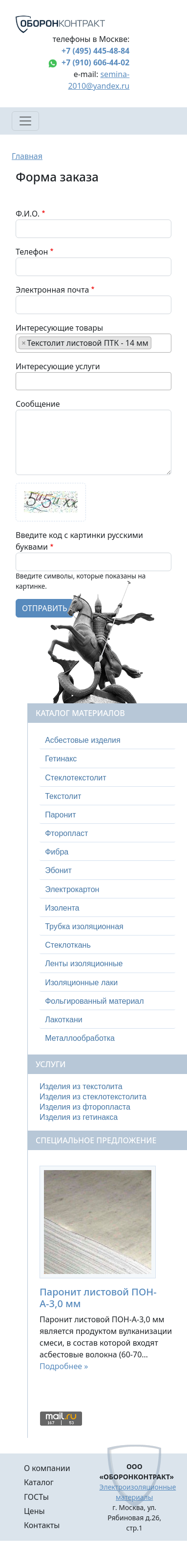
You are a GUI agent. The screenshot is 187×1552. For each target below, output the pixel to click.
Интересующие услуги (58, 366)
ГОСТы (36, 1497)
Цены (34, 1511)
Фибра (56, 852)
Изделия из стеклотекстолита (93, 1097)
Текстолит (63, 796)
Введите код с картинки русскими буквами (79, 541)
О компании (47, 1468)
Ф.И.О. (28, 213)
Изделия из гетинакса (79, 1117)
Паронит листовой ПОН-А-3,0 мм (98, 1297)
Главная (27, 156)
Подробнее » (64, 1366)
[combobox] (93, 343)
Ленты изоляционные (84, 963)
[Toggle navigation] (25, 121)
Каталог (39, 1482)
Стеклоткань (68, 945)
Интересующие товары (59, 327)
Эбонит (58, 870)
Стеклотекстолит (75, 778)
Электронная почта (52, 289)
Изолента (62, 908)
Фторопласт (66, 833)
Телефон (32, 251)
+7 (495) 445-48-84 (95, 50)
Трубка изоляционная (84, 926)
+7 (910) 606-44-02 (95, 62)
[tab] (107, 740)
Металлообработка (80, 1038)
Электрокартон (72, 889)
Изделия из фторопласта (85, 1107)
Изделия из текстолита (81, 1086)
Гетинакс (61, 759)
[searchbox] (157, 342)
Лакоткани (63, 1019)
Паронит (60, 815)
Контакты (42, 1525)
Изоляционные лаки (81, 982)
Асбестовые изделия (83, 740)
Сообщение (38, 403)
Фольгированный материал (94, 1001)
